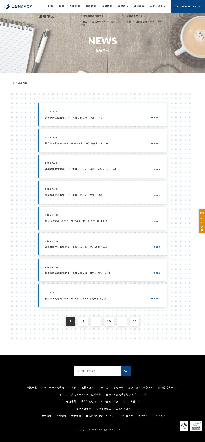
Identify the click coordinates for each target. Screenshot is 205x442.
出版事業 (32, 387)
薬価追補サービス (168, 387)
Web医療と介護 (109, 401)
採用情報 (107, 6)
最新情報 (91, 6)
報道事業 (71, 401)
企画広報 (75, 6)
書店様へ (123, 6)
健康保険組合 (103, 408)
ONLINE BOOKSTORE (188, 6)
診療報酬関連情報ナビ (140, 387)
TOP (13, 82)
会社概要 (139, 6)
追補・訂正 (88, 387)
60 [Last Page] (134, 321)
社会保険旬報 (88, 401)
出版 (50, 6)
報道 (61, 6)
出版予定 (104, 387)
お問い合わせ (158, 6)
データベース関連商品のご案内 (59, 387)
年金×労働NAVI (132, 401)
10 (109, 321)
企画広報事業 (83, 408)
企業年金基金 (123, 408)
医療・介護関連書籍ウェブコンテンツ (127, 394)
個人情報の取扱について (100, 415)
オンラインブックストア (152, 415)
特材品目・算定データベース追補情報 (80, 394)
